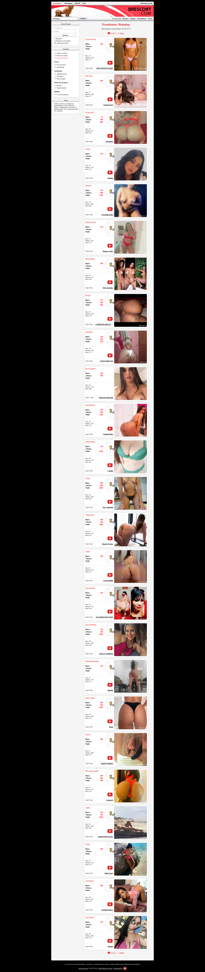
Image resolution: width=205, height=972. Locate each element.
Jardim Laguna (90, 222)
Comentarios (117, 968)
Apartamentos (61, 88)
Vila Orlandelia (90, 624)
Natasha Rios (108, 434)
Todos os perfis (62, 53)
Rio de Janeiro (90, 368)
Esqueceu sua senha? (62, 41)
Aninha (110, 178)
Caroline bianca (107, 910)
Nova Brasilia (90, 588)
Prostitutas (57, 3)
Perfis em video (62, 55)
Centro (87, 149)
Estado (125, 18)
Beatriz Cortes (107, 544)
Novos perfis (61, 65)
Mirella (110, 690)
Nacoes (87, 734)
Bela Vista (89, 76)
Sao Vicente (89, 917)
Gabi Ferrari (108, 105)
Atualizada (60, 67)
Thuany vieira (107, 251)
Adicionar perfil (146, 3)
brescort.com (83, 968)
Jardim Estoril (90, 441)
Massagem (68, 3)
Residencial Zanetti (92, 661)
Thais (111, 727)
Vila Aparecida (90, 39)
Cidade (132, 18)
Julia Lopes (108, 873)
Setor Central (90, 698)
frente (122, 33)
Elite (84, 3)
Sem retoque (61, 79)
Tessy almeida (108, 507)
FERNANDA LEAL (105, 837)
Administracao (62, 74)
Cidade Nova (90, 515)
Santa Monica (90, 258)
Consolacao (89, 880)
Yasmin (110, 946)
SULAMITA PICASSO (104, 617)
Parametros (141, 18)
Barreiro (88, 185)
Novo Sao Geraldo (91, 771)
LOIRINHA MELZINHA (105, 324)
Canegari (109, 800)
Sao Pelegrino (90, 405)
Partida (59, 85)
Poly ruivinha (108, 288)
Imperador (89, 332)
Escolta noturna (62, 58)
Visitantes (60, 76)
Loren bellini (108, 580)
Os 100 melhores (63, 94)
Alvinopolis (89, 112)
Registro (58, 38)
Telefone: (56, 18)
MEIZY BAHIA (107, 763)
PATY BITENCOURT (104, 68)
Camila (110, 471)
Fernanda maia (107, 215)
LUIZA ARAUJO (106, 361)
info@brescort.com (105, 968)
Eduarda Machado (106, 397)
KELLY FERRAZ (106, 654)
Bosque (88, 295)
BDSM (77, 3)
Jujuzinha (109, 141)
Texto (150, 18)
